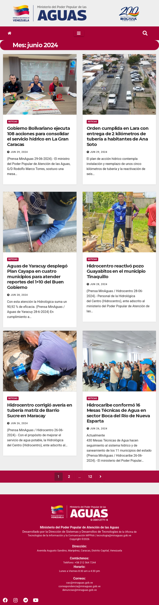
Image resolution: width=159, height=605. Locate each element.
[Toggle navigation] (79, 33)
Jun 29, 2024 (19, 152)
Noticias (12, 122)
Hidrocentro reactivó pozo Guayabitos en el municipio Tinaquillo (116, 389)
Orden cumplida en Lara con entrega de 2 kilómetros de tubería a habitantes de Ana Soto (117, 136)
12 (90, 486)
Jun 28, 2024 (19, 412)
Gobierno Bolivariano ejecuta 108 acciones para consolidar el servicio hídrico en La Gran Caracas (38, 136)
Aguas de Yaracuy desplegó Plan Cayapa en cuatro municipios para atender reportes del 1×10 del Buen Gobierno (37, 394)
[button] (145, 33)
